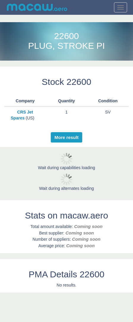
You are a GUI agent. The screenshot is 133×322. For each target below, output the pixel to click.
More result (67, 137)
